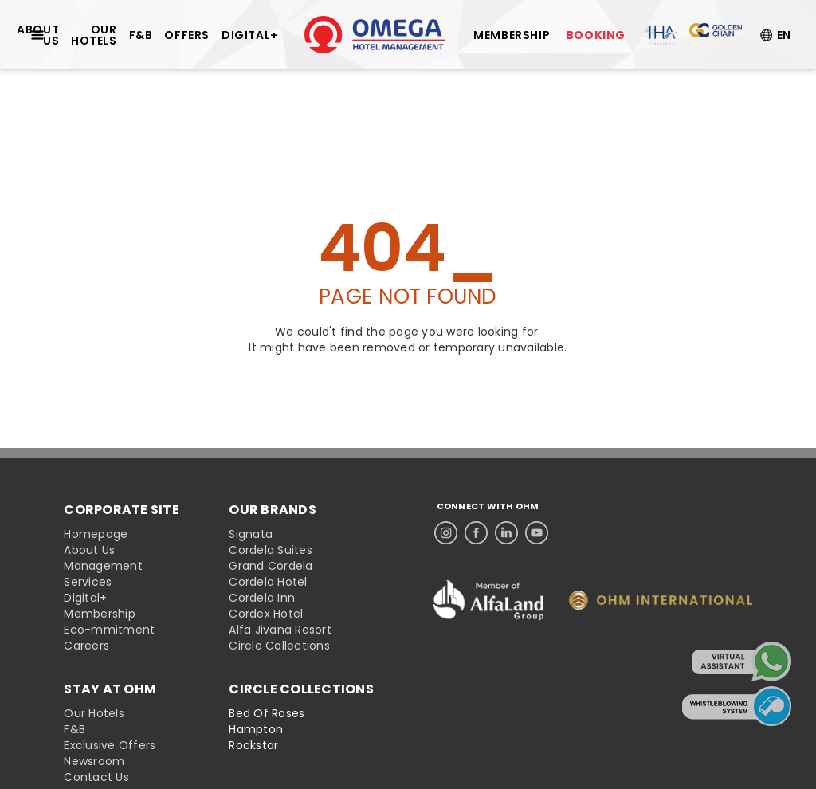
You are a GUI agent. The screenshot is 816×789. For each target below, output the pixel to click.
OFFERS (187, 35)
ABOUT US (38, 35)
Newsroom (94, 761)
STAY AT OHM (110, 689)
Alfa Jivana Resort (280, 630)
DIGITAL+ (250, 35)
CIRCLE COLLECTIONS (301, 689)
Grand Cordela (270, 566)
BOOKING (596, 35)
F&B (141, 35)
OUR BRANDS (272, 510)
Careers (86, 646)
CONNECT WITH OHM (488, 506)
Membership (99, 614)
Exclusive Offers (109, 745)
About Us (89, 550)
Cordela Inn (262, 598)
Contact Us (96, 777)
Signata (251, 534)
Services (88, 582)
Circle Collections (279, 646)
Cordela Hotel (268, 582)
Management (103, 566)
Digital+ (85, 598)
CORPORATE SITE (121, 510)
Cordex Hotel (266, 614)
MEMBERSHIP (511, 35)
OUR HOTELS (94, 35)
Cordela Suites (270, 550)
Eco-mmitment (109, 630)
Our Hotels (94, 713)
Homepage (96, 534)
